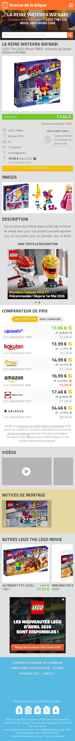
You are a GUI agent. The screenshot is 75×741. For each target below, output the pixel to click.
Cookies (58, 668)
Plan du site (29, 673)
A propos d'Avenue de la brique (37, 662)
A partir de (10, 117)
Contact (49, 673)
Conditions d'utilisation (30, 668)
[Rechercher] (70, 35)
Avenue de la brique (24, 5)
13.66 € (63, 116)
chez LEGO (22, 158)
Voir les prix (37, 168)
